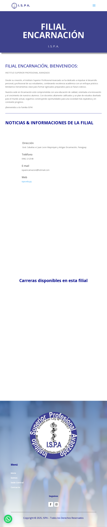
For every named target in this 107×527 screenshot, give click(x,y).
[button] (8, 519)
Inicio (13, 473)
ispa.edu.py (27, 181)
